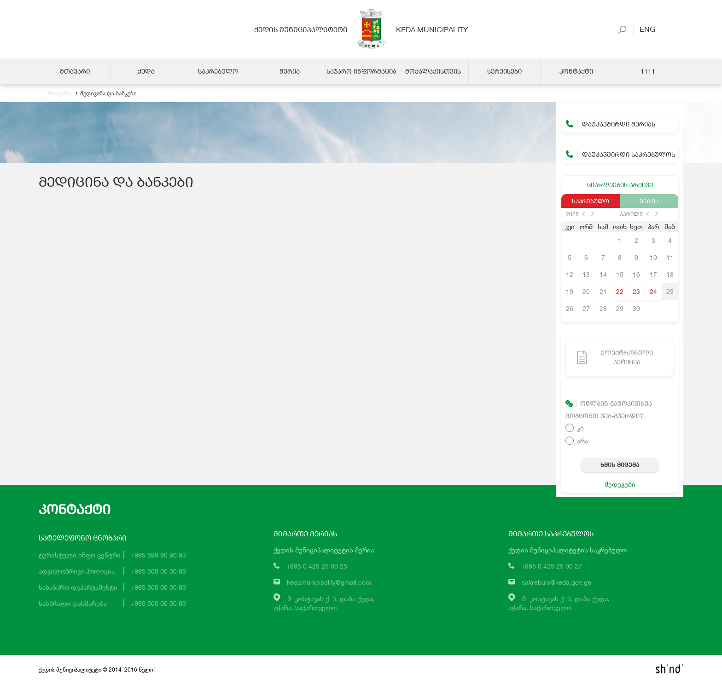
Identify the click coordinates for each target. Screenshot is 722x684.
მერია (649, 201)
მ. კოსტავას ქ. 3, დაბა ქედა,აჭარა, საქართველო (324, 603)
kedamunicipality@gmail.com (329, 582)
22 (619, 291)
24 (653, 291)
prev (583, 214)
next (592, 214)
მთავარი (59, 93)
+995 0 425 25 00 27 (551, 566)
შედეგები (620, 484)
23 (636, 291)
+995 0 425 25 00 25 (316, 566)
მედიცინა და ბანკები (106, 93)
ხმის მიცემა (619, 464)
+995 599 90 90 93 (158, 555)
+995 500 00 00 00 (158, 571)
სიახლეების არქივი (620, 185)
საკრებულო (590, 201)
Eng (644, 28)
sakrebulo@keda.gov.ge (556, 582)
